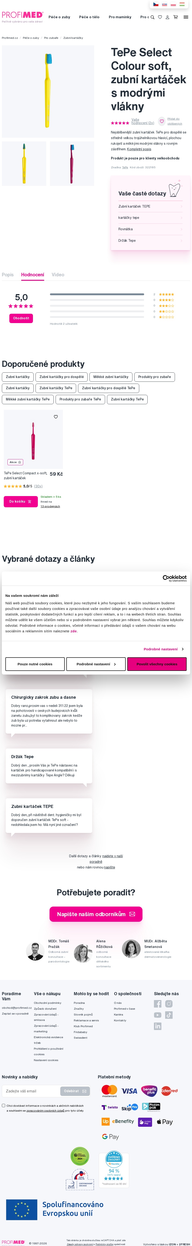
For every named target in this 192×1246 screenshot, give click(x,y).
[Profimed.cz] (23, 16)
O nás (117, 1002)
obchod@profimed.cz (17, 1007)
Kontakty (120, 1020)
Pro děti (147, 17)
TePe (125, 167)
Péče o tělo (89, 17)
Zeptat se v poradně (15, 1013)
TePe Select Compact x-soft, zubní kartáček (25, 476)
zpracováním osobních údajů (45, 1110)
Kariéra (118, 1014)
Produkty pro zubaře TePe (80, 399)
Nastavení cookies (46, 1060)
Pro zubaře (51, 37)
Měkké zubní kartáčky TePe (28, 399)
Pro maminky (120, 17)
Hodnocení (32, 274)
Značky (78, 1008)
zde (74, 631)
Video (58, 274)
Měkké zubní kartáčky (110, 376)
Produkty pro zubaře (154, 376)
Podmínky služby (105, 1244)
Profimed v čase (124, 1008)
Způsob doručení (45, 1008)
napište (109, 867)
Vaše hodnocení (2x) (143, 121)
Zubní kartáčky (73, 37)
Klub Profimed (83, 1026)
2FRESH (184, 1244)
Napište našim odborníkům (96, 914)
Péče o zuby (59, 17)
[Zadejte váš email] (32, 1091)
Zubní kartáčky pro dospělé (61, 376)
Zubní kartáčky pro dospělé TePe (108, 388)
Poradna (79, 1002)
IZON (172, 1244)
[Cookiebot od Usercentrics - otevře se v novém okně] (166, 578)
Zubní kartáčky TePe (55, 388)
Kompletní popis (139, 149)
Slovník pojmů (83, 1014)
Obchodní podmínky (47, 1002)
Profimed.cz (10, 37)
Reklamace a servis (86, 1020)
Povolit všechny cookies (157, 664)
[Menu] (186, 17)
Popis (8, 274)
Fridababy (80, 1032)
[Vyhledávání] (152, 17)
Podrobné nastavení (161, 649)
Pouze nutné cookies (35, 664)
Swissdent (80, 1037)
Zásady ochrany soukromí (80, 1244)
